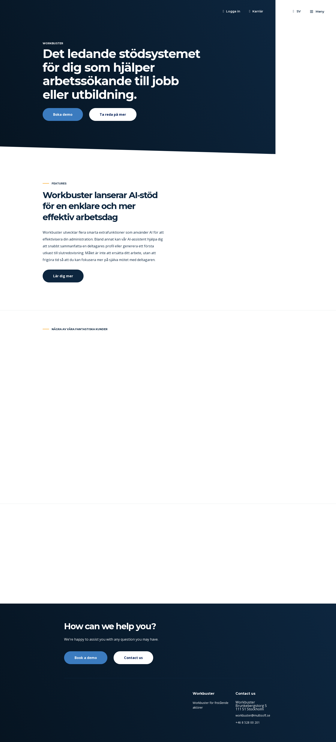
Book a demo (86, 657)
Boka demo (62, 114)
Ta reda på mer (113, 114)
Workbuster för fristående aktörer (210, 705)
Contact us (133, 657)
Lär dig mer (63, 283)
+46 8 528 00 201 (248, 722)
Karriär (257, 11)
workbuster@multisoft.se (253, 715)
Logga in (233, 11)
